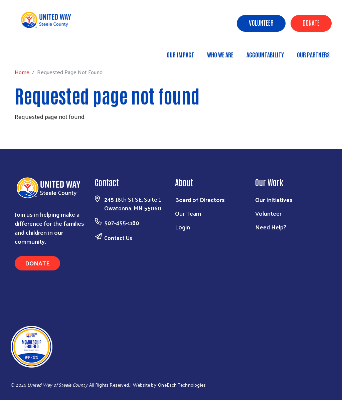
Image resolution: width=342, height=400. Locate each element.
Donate (311, 22)
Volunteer (261, 22)
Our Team (188, 213)
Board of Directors (200, 199)
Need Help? (270, 227)
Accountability (265, 54)
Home (39, 51)
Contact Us (118, 238)
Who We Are (220, 54)
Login (182, 227)
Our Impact (180, 54)
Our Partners (313, 54)
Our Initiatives (274, 199)
